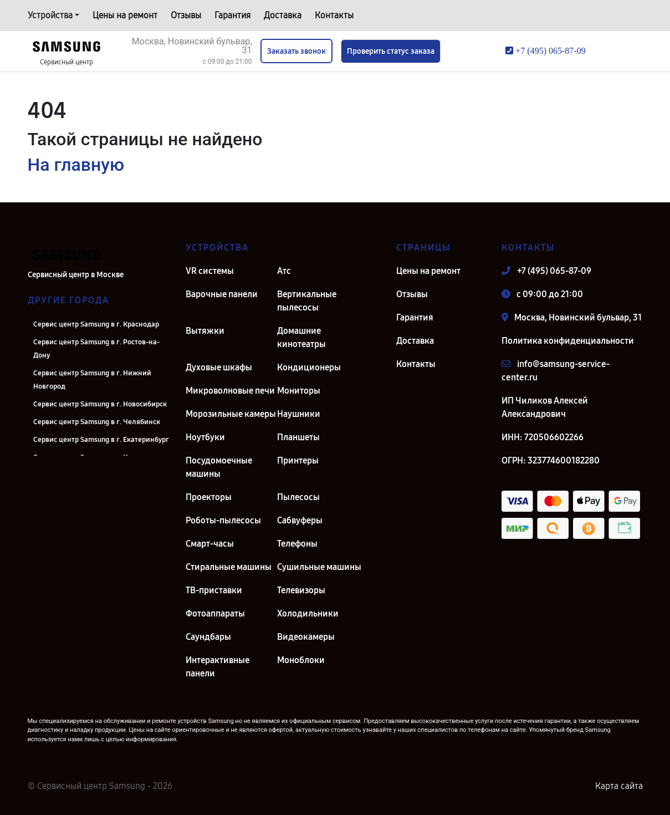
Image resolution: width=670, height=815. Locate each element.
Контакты (334, 15)
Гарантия (232, 15)
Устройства (50, 15)
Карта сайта (619, 786)
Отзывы (186, 15)
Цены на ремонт (125, 15)
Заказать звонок (296, 51)
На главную (76, 164)
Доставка (282, 15)
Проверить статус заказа (390, 51)
